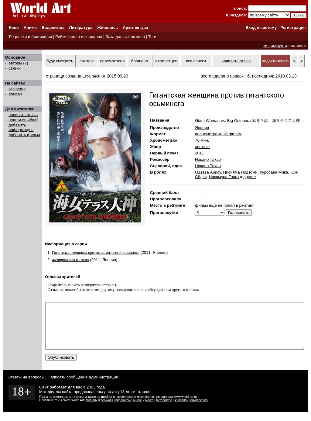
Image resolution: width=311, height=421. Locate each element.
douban (15, 94)
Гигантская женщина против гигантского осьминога (95, 252)
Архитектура (135, 27)
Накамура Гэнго (224, 176)
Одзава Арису (208, 172)
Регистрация (293, 27)
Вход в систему (261, 27)
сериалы (107, 409)
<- (294, 61)
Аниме (30, 27)
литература (164, 409)
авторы (15, 63)
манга (149, 409)
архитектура (199, 409)
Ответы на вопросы (26, 386)
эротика (202, 146)
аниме (137, 409)
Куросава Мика (274, 172)
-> (301, 61)
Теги (152, 36)
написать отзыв (23, 114)
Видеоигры (53, 27)
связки (15, 68)
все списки (196, 61)
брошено (139, 61)
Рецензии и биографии (30, 36)
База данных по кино (125, 36)
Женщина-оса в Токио (70, 259)
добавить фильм (24, 135)
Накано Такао (208, 159)
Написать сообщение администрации (83, 386)
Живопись (107, 27)
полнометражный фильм (218, 134)
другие (249, 176)
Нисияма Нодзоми (240, 172)
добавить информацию (21, 127)
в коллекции (166, 61)
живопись (181, 409)
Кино (14, 27)
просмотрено (112, 61)
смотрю (87, 61)
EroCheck (92, 76)
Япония (202, 127)
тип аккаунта (275, 45)
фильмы (91, 409)
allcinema (17, 89)
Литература (81, 27)
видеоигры (123, 409)
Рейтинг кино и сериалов (78, 36)
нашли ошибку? (23, 120)
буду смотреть (59, 61)
